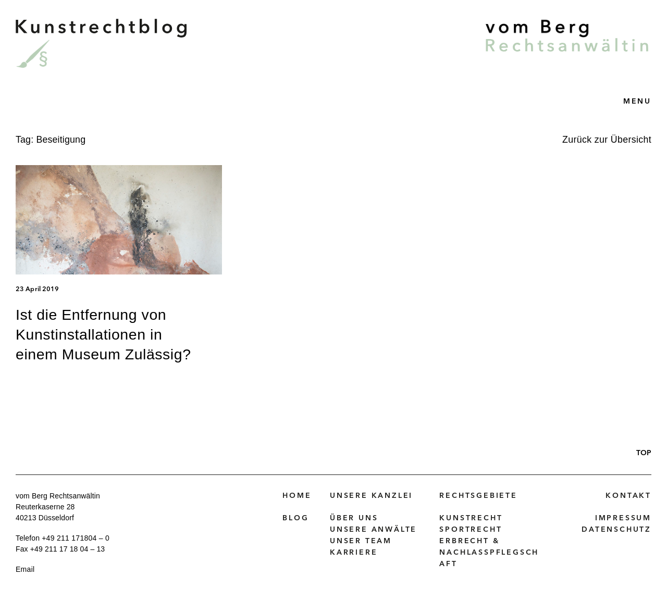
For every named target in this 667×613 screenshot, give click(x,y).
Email (25, 569)
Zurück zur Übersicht (606, 139)
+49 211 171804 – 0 (75, 538)
